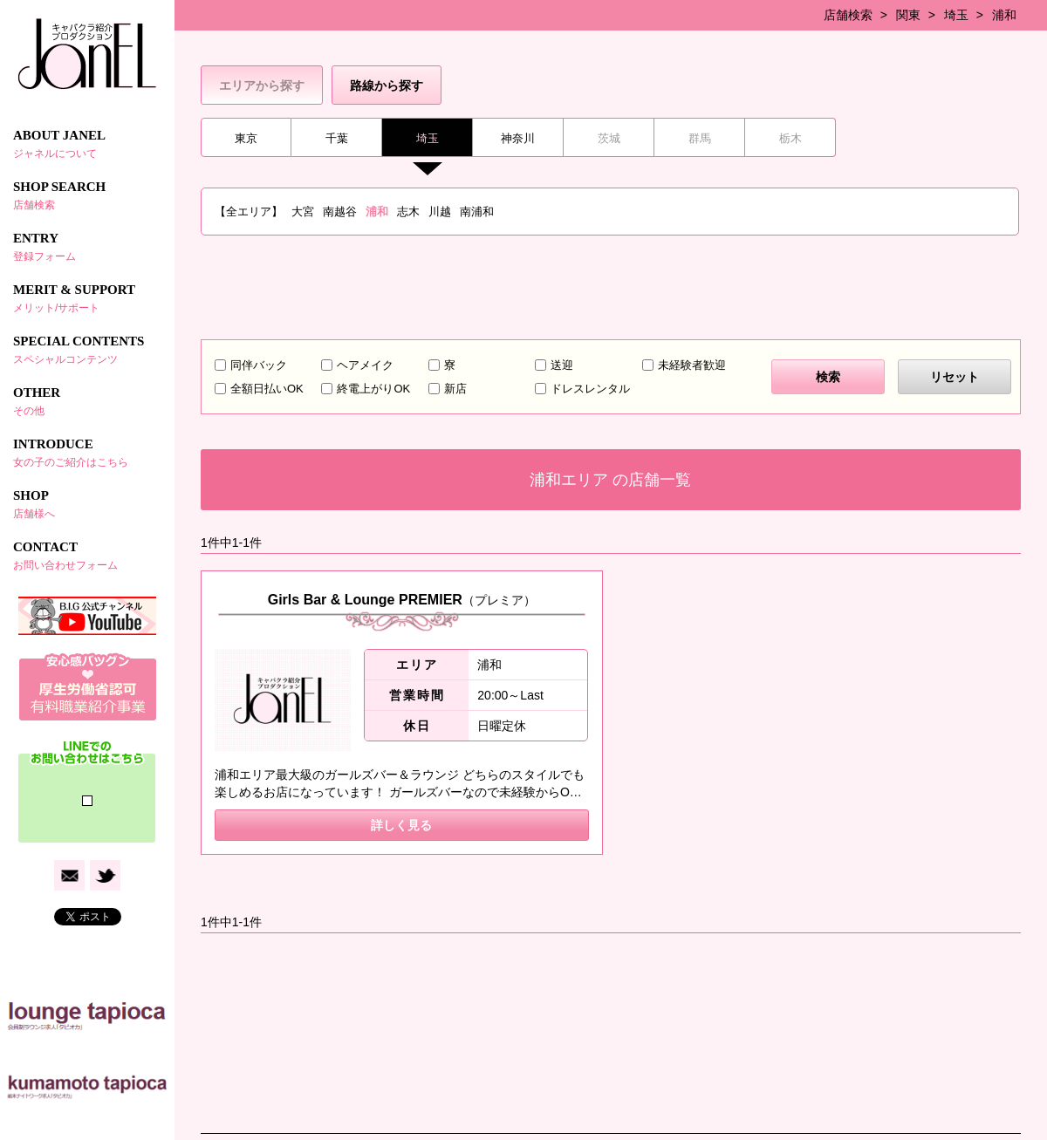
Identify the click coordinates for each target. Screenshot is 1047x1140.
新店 (455, 388)
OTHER (87, 401)
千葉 (336, 138)
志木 (408, 211)
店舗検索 (848, 15)
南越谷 (340, 211)
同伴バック (258, 365)
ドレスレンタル (590, 388)
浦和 (1004, 15)
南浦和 (477, 211)
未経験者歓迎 (692, 365)
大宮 (302, 211)
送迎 (562, 365)
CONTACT (87, 555)
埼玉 (956, 15)
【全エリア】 (249, 211)
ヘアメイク (365, 365)
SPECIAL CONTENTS (87, 349)
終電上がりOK (373, 388)
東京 (246, 138)
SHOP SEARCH (87, 195)
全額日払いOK (267, 388)
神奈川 (518, 138)
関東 (908, 15)
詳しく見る (401, 825)
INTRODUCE (87, 452)
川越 (439, 211)
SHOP (87, 504)
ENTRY (87, 247)
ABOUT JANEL (87, 144)
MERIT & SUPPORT (87, 298)
